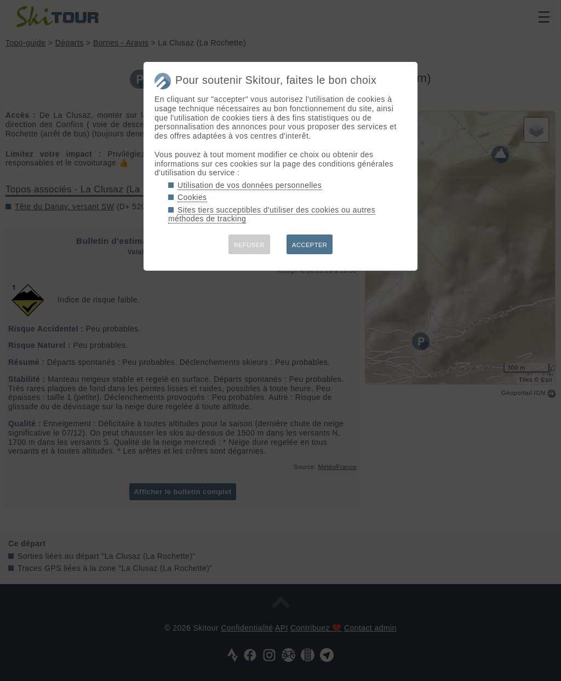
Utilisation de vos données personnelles (250, 185)
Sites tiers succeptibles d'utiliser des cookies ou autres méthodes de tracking (271, 214)
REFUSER (249, 245)
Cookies (192, 197)
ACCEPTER (309, 245)
